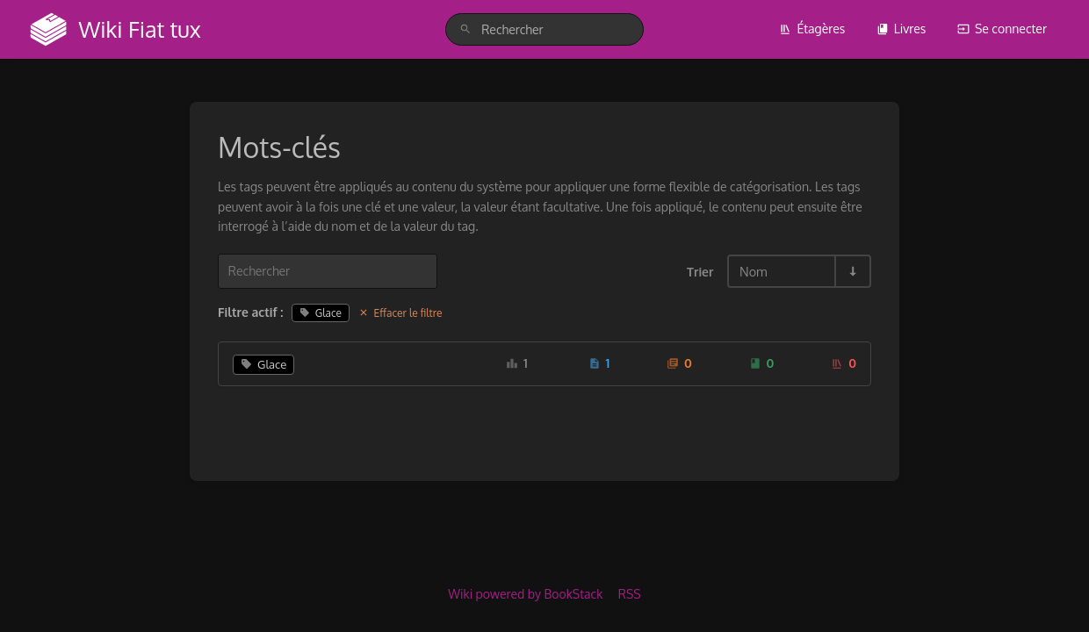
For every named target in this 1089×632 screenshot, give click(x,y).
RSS (629, 593)
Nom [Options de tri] (753, 271)
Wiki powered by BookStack (525, 593)
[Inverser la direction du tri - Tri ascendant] (851, 271)
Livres (901, 28)
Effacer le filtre (400, 313)
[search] (544, 29)
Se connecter (1002, 28)
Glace (320, 313)
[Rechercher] (465, 29)
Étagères (812, 28)
